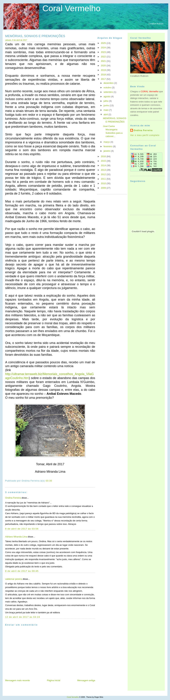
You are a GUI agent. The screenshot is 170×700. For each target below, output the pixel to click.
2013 (104, 170)
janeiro (107, 151)
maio (106, 110)
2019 (104, 70)
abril (106, 114)
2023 (104, 52)
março (107, 142)
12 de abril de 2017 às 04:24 (22, 617)
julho (106, 101)
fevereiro (108, 146)
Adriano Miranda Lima (16, 536)
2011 (104, 179)
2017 (104, 79)
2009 (104, 188)
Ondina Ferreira (13, 497)
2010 (104, 183)
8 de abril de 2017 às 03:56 (22, 528)
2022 (104, 56)
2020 (104, 65)
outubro (108, 87)
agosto (107, 96)
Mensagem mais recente (17, 680)
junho (107, 105)
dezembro (109, 83)
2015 (104, 161)
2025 (104, 43)
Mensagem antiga (86, 680)
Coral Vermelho (71, 8)
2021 (104, 61)
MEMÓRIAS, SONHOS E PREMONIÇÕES (35, 36)
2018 (104, 74)
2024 (104, 47)
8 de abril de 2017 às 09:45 (22, 571)
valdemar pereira (13, 579)
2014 (104, 165)
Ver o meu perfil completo (144, 135)
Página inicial (53, 680)
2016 (104, 156)
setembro (109, 92)
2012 (104, 174)
